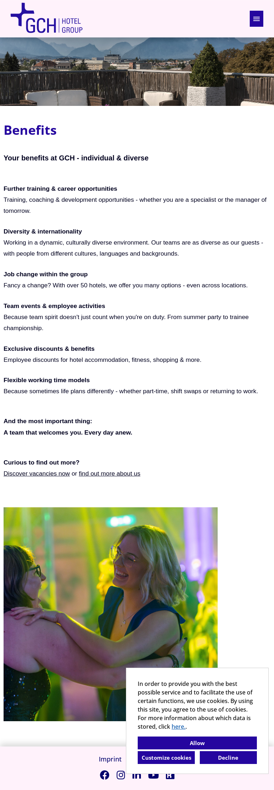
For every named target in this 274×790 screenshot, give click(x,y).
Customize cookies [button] (166, 757)
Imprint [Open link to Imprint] (110, 759)
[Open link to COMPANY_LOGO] (46, 18)
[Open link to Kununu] (170, 774)
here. (179, 726)
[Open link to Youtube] (153, 774)
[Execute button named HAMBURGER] (256, 19)
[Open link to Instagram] (121, 774)
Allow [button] (197, 743)
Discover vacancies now (37, 473)
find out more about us (109, 473)
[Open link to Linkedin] (137, 774)
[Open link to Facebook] (104, 774)
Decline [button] (228, 757)
